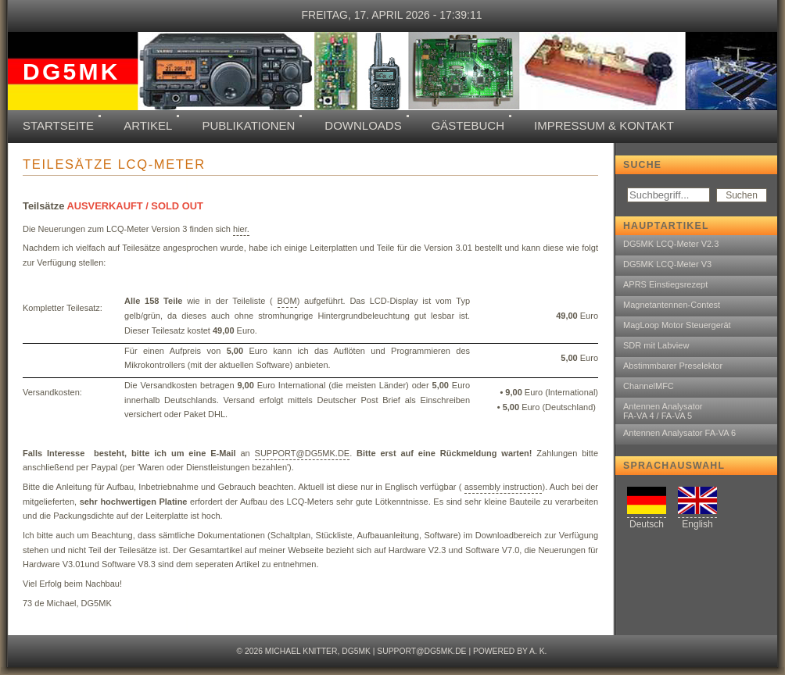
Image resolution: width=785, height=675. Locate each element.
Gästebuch (468, 125)
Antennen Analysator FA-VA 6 (679, 433)
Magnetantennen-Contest (671, 304)
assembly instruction (503, 486)
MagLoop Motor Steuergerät (677, 325)
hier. (241, 229)
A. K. (538, 651)
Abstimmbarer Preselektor (672, 365)
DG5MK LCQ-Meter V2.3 (671, 243)
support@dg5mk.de (421, 651)
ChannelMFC (648, 386)
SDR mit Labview (656, 345)
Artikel (148, 125)
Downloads (362, 125)
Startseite (58, 125)
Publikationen (248, 125)
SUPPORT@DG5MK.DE (302, 453)
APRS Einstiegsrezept (665, 284)
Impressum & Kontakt (604, 125)
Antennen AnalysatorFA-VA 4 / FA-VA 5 (663, 411)
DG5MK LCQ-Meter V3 (667, 264)
